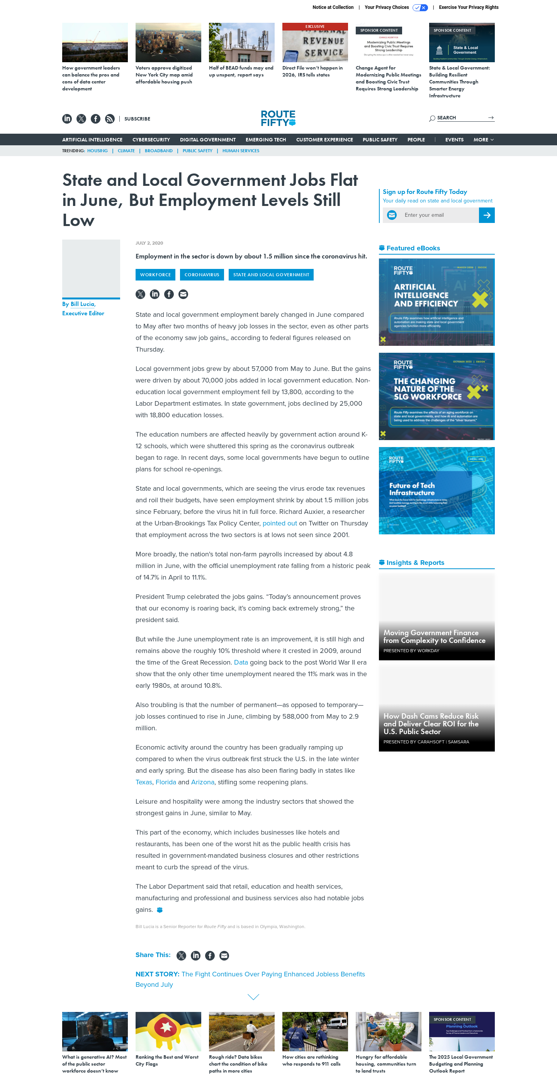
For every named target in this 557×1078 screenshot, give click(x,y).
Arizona (202, 782)
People (416, 139)
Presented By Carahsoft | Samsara (426, 741)
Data (241, 662)
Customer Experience (324, 139)
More (484, 139)
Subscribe (137, 118)
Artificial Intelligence (92, 139)
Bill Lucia (82, 304)
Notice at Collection (332, 7)
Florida (166, 782)
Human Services (240, 151)
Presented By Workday (412, 650)
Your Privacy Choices (396, 7)
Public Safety (380, 139)
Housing (97, 151)
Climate (126, 151)
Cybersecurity (151, 139)
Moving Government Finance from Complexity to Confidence (435, 636)
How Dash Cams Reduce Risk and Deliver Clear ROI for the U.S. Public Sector (431, 723)
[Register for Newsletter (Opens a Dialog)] (487, 215)
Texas (144, 782)
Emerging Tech (266, 139)
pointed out (280, 523)
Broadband (159, 151)
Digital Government (208, 139)
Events (454, 139)
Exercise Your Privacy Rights (469, 7)
